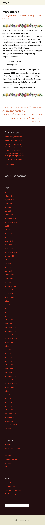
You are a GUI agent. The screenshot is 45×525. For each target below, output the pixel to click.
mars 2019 (8, 237)
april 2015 (8, 402)
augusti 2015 (9, 387)
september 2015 (11, 383)
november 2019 (10, 218)
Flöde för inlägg (10, 486)
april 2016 (8, 357)
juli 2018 (7, 260)
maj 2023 (8, 192)
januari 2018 (9, 278)
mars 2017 (8, 316)
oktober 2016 (9, 335)
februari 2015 (9, 410)
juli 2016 (7, 346)
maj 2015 (8, 399)
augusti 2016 (9, 342)
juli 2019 (7, 226)
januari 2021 (9, 203)
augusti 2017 (9, 297)
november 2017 (10, 286)
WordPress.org (10, 494)
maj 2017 (8, 308)
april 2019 (8, 233)
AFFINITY (8, 444)
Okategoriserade (11, 459)
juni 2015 (8, 395)
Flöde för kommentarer (13, 490)
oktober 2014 (9, 421)
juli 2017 (7, 301)
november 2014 (10, 417)
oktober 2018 (9, 248)
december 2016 (10, 327)
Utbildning (30, 16)
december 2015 (10, 372)
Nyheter (23, 16)
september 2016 (11, 338)
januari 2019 (9, 241)
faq (6, 452)
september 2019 (11, 222)
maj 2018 (8, 267)
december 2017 (10, 282)
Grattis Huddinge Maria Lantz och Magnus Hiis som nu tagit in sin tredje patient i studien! (23, 118)
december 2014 (10, 414)
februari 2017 (9, 320)
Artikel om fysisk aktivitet (14, 137)
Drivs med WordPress (22, 520)
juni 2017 (8, 305)
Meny (4, 2)
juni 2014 (8, 429)
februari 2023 (9, 196)
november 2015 (10, 376)
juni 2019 (8, 230)
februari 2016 (9, 365)
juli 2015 (7, 391)
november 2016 (10, 331)
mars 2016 (8, 361)
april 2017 (8, 312)
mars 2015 (8, 406)
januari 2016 (9, 368)
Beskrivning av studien (13, 448)
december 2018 (10, 245)
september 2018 (11, 252)
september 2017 (11, 293)
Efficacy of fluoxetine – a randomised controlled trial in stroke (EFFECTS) (15, 162)
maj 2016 (8, 353)
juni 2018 (8, 263)
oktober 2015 (9, 380)
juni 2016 (8, 350)
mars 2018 (8, 271)
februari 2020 (9, 215)
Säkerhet (8, 463)
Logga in (8, 483)
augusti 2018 (9, 256)
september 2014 (11, 425)
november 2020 (10, 207)
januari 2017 (9, 323)
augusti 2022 (9, 200)
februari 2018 (9, 275)
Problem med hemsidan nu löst (16, 140)
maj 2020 (8, 211)
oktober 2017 (9, 290)
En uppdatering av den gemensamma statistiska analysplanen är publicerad (14, 153)
